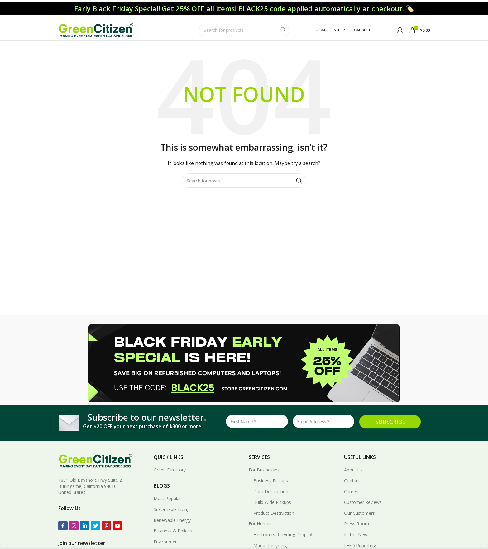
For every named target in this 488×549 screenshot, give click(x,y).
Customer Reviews (363, 510)
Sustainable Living (171, 517)
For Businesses (264, 477)
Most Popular (167, 506)
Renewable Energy (172, 528)
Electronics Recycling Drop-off (283, 542)
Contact (352, 488)
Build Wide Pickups (272, 510)
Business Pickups (270, 488)
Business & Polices (173, 539)
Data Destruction (270, 499)
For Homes (260, 531)
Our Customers (359, 520)
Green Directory (170, 477)
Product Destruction (273, 520)
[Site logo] (95, 31)
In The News (357, 542)
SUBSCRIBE (390, 429)
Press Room (356, 531)
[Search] (244, 32)
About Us (353, 477)
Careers (352, 499)
